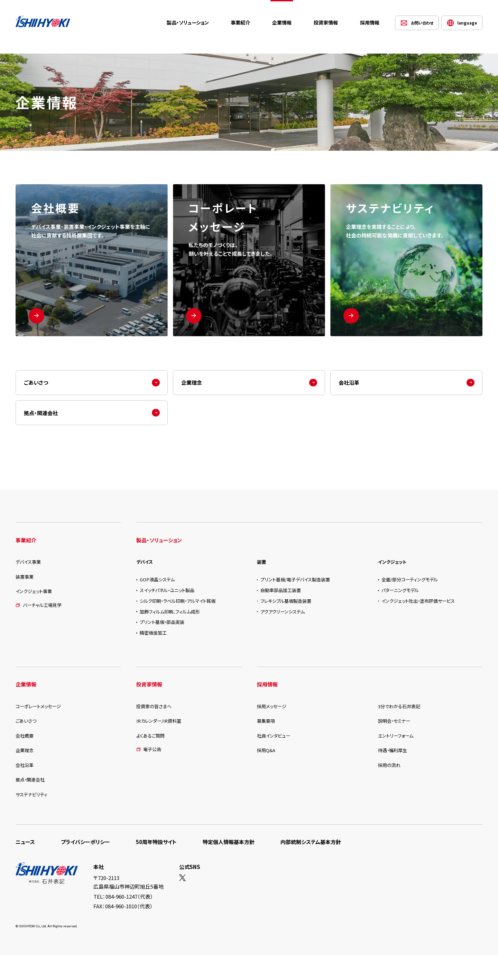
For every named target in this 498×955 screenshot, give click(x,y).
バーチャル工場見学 (39, 605)
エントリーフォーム (395, 735)
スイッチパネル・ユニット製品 (167, 590)
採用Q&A (266, 750)
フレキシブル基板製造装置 (285, 601)
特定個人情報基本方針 (229, 841)
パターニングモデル (400, 590)
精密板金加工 (153, 632)
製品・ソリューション (188, 22)
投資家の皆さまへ (154, 706)
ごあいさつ (36, 382)
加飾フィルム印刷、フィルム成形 (170, 611)
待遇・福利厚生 (392, 750)
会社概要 (25, 735)
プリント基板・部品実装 (162, 622)
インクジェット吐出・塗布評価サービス (418, 601)
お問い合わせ (422, 23)
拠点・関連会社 (41, 412)
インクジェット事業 (34, 591)
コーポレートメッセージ (38, 706)
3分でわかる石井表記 (399, 706)
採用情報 (369, 22)
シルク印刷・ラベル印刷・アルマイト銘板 (177, 601)
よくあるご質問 (150, 735)
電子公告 (149, 749)
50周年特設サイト (156, 841)
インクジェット (392, 562)
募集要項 (266, 721)
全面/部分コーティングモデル (409, 579)
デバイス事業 (28, 562)
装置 (261, 562)
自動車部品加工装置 (280, 590)
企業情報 (282, 22)
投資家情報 (326, 22)
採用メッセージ (271, 706)
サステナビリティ (31, 794)
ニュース (25, 841)
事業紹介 (240, 22)
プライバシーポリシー (85, 841)
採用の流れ (389, 765)
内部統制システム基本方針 (310, 841)
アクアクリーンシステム (282, 611)
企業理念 (191, 382)
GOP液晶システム (157, 579)
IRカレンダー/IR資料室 (158, 721)
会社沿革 (349, 382)
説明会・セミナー (394, 721)
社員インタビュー (273, 735)
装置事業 (25, 576)
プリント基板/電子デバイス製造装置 (295, 579)
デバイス (144, 562)
